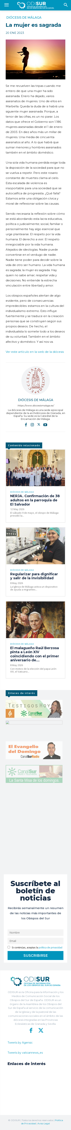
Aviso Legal (43, 1123)
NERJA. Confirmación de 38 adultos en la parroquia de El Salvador (35, 500)
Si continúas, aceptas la (35, 947)
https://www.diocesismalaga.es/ (35, 405)
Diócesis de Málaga (23, 17)
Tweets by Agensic (20, 1042)
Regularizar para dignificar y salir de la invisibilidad (34, 576)
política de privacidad (50, 947)
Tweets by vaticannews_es (25, 1052)
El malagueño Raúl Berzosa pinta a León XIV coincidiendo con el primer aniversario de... (34, 654)
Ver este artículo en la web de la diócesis (35, 352)
